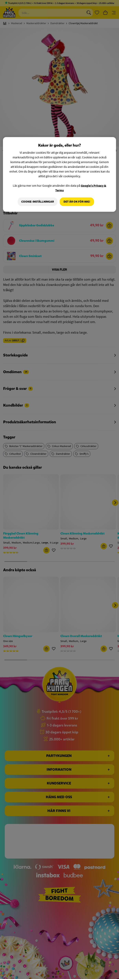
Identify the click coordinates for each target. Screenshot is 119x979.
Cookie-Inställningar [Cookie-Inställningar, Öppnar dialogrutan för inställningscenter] (37, 202)
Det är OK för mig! (77, 202)
